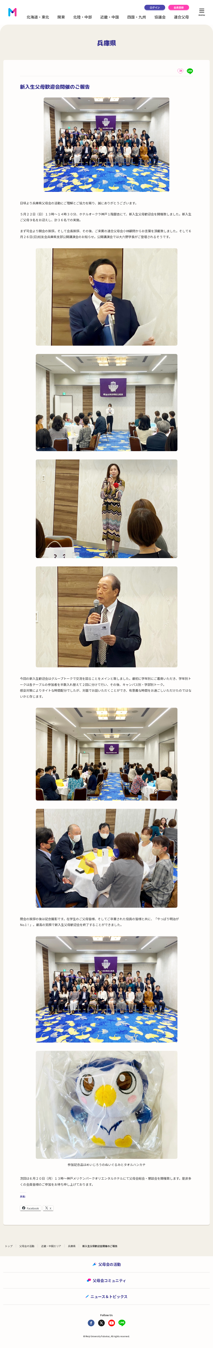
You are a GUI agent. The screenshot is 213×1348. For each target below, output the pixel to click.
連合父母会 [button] (183, 17)
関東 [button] (61, 17)
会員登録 (179, 7)
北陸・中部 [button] (82, 17)
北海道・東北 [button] (38, 17)
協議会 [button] (160, 17)
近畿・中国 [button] (109, 17)
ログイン (155, 7)
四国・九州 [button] (136, 17)
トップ (8, 1246)
